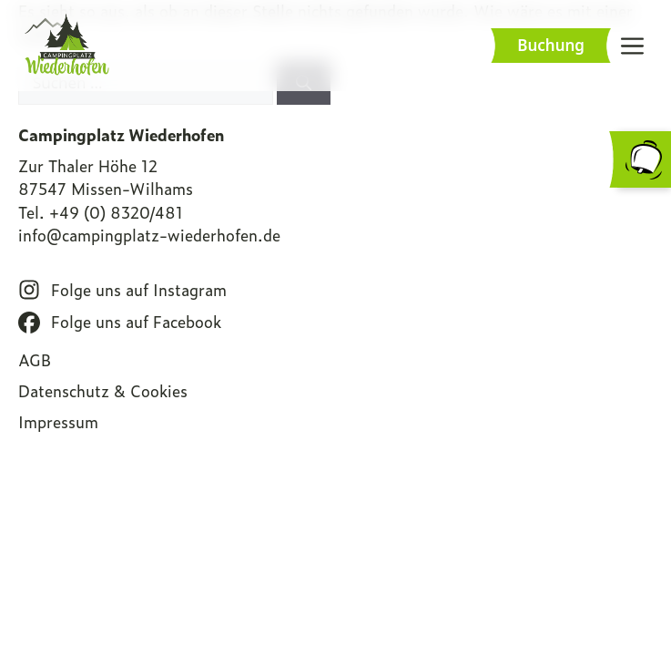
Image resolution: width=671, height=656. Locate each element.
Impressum (58, 422)
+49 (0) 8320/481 (116, 212)
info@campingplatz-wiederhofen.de (149, 235)
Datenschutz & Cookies (103, 391)
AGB (34, 360)
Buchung (551, 45)
